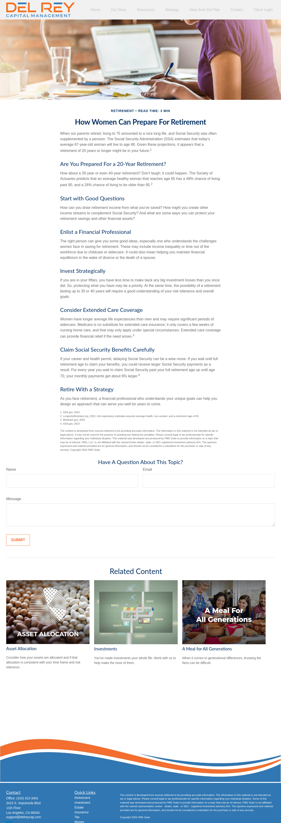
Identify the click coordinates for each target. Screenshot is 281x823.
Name (11, 469)
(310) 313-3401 (27, 798)
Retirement (82, 798)
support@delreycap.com (23, 817)
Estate (79, 807)
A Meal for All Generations (207, 648)
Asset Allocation (21, 648)
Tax (77, 817)
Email (147, 469)
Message (13, 499)
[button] (95, 10)
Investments (105, 648)
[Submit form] (18, 540)
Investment (82, 802)
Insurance (82, 812)
